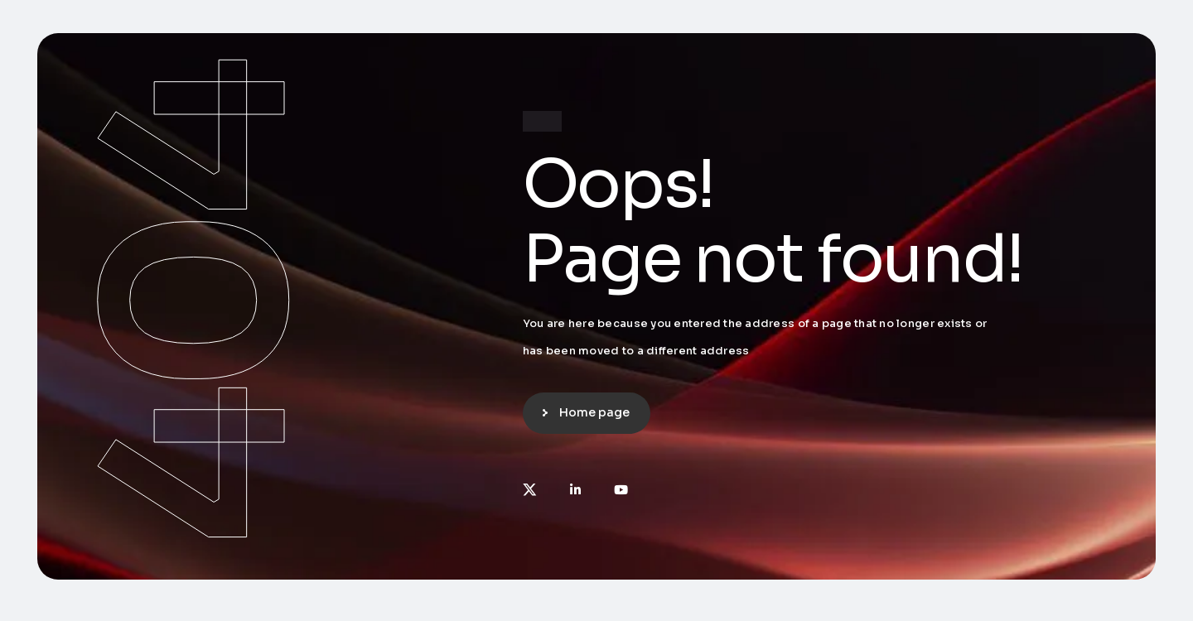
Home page (594, 412)
